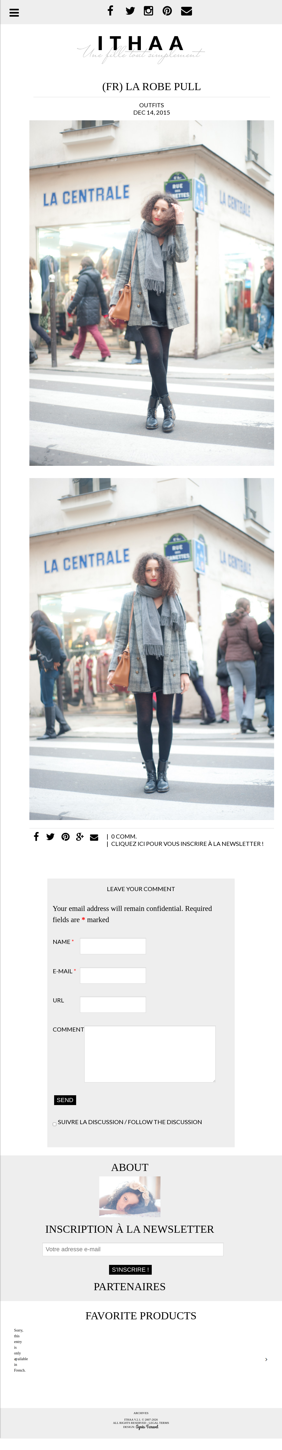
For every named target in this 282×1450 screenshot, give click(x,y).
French (19, 1382)
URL (58, 1000)
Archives (141, 1424)
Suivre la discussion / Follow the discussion (130, 1133)
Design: (129, 1438)
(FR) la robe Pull (151, 86)
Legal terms (159, 1434)
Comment (68, 1029)
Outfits (151, 105)
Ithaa (129, 1431)
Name (63, 941)
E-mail (64, 971)
